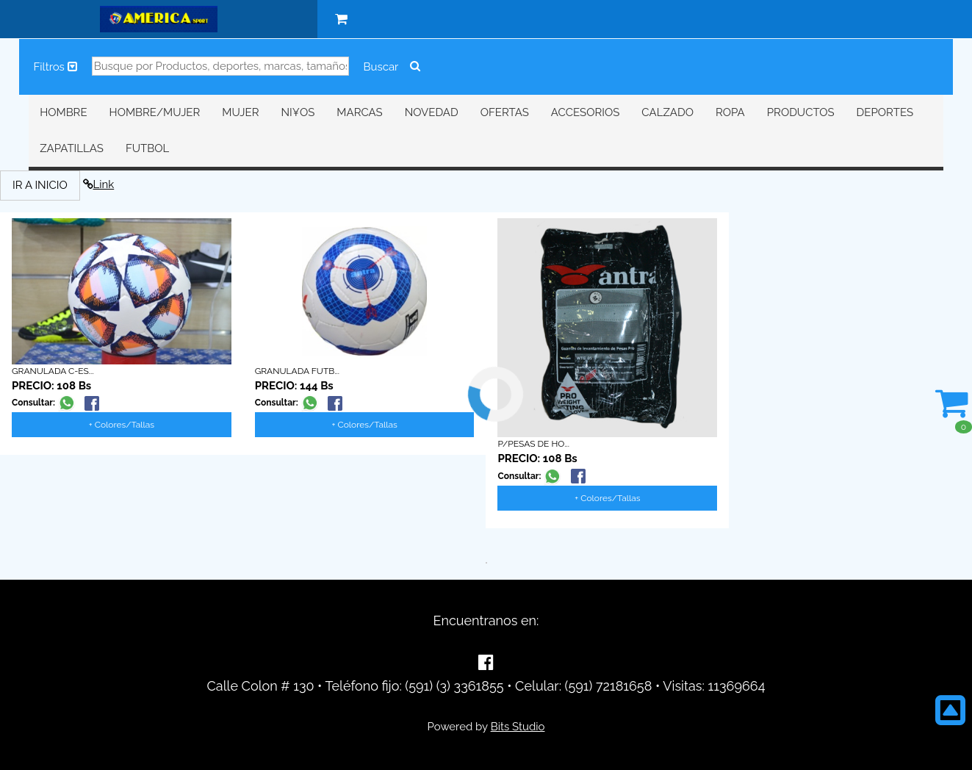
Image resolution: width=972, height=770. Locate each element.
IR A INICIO (40, 185)
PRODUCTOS (801, 112)
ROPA (730, 112)
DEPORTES (885, 112)
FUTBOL (147, 148)
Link (99, 184)
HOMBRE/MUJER (155, 112)
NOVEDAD (431, 112)
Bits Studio (518, 726)
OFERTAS (504, 112)
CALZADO (667, 112)
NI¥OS (298, 112)
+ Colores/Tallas (121, 425)
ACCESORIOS (585, 112)
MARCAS (359, 112)
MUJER (240, 112)
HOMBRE (63, 112)
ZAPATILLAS (72, 148)
